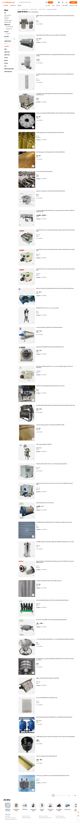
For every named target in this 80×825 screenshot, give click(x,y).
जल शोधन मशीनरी (42, 9)
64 (69, 795)
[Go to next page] (72, 795)
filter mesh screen (43, 816)
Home (18, 9)
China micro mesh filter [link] (52, 9)
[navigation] (10, 403)
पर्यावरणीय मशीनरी (33, 9)
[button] (46, 2)
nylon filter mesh (60, 816)
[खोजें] (50, 2)
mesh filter (7, 816)
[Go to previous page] (50, 795)
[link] (78, 812)
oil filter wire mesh (26, 817)
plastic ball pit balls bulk (11, 819)
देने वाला (45, 42)
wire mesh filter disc (61, 817)
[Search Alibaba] (32, 2)
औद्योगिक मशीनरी (25, 9)
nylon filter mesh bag (10, 817)
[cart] (63, 2)
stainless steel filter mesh (45, 817)
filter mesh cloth (26, 816)
